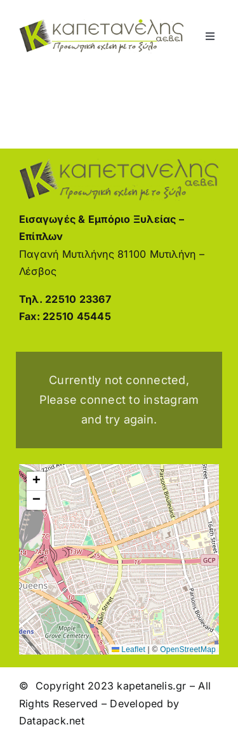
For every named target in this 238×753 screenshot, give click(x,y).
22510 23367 (78, 299)
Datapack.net (51, 720)
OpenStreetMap (188, 649)
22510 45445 (77, 316)
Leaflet (128, 649)
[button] (36, 481)
